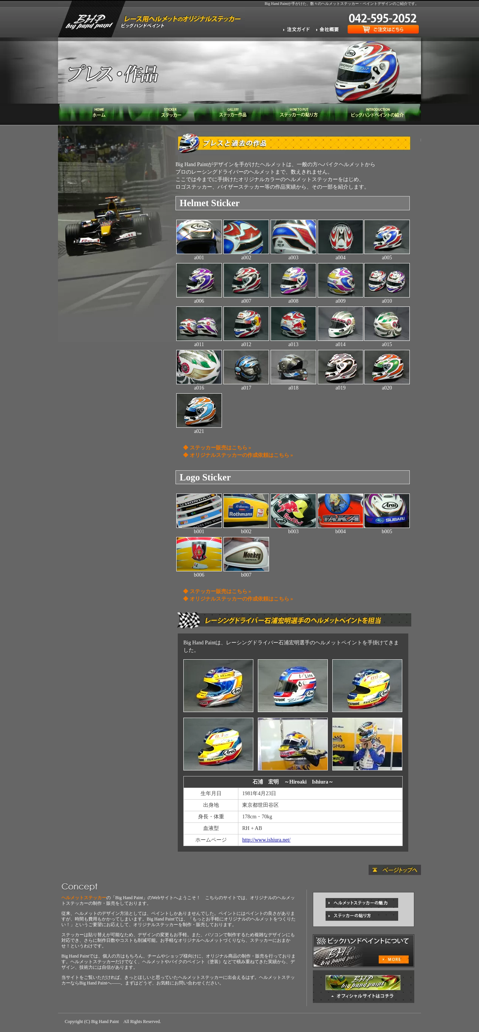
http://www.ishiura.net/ (266, 840)
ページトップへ (395, 870)
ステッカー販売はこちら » (220, 448)
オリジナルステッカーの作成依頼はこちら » (241, 455)
